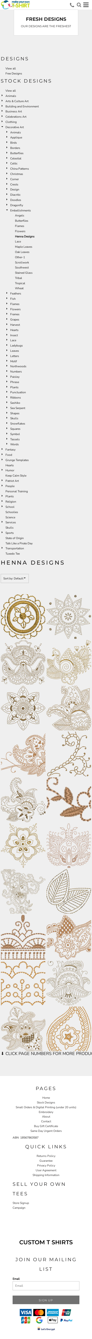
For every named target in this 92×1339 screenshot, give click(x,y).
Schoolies (11, 512)
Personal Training (16, 491)
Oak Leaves (22, 252)
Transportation (14, 548)
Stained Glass (24, 273)
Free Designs (13, 73)
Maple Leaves (23, 247)
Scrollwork (22, 262)
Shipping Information (46, 1175)
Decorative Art (14, 127)
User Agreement (46, 1170)
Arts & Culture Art (17, 101)
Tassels (15, 439)
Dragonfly (16, 205)
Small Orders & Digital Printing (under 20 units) (46, 1107)
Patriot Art (12, 481)
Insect (14, 335)
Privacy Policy (46, 1165)
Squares (15, 429)
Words (14, 444)
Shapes (14, 413)
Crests (14, 184)
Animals (10, 96)
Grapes (14, 319)
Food (8, 455)
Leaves (14, 351)
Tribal (18, 278)
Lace (18, 241)
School (10, 507)
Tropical (20, 283)
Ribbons (15, 397)
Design (14, 189)
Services (10, 522)
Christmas (16, 174)
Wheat (19, 288)
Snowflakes (17, 423)
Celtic (14, 163)
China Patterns (19, 169)
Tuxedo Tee (12, 554)
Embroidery (46, 1112)
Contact (46, 1121)
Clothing (11, 122)
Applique (16, 137)
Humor (9, 470)
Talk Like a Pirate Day (19, 543)
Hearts (14, 330)
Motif (13, 361)
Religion (10, 502)
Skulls (14, 418)
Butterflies (17, 153)
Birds (13, 143)
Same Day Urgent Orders (46, 1131)
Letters (14, 356)
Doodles (15, 200)
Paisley (14, 377)
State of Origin (14, 538)
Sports (9, 533)
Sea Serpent (17, 408)
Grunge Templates (17, 460)
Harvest (15, 325)
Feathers (15, 293)
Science (10, 517)
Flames (19, 226)
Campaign (19, 1208)
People (10, 486)
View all (10, 68)
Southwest (22, 267)
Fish (13, 299)
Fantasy (10, 450)
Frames (14, 314)
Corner (14, 179)
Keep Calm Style (15, 476)
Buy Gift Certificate (46, 1126)
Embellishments (20, 210)
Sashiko (15, 403)
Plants (14, 387)
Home (46, 1098)
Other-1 (20, 257)
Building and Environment (22, 106)
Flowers (20, 231)
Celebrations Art (15, 117)
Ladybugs (16, 345)
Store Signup (21, 1203)
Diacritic (15, 195)
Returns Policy (46, 1156)
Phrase (14, 382)
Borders (15, 148)
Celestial (15, 158)
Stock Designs (46, 1102)
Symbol (15, 434)
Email (16, 1279)
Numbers (16, 371)
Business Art (13, 111)
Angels (19, 215)
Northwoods (18, 366)
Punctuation (18, 392)
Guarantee (46, 1161)
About (46, 1116)
